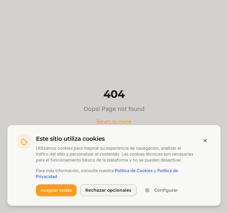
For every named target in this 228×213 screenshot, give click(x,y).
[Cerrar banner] (205, 140)
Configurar (161, 190)
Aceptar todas (56, 190)
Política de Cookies (134, 170)
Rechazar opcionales (108, 190)
